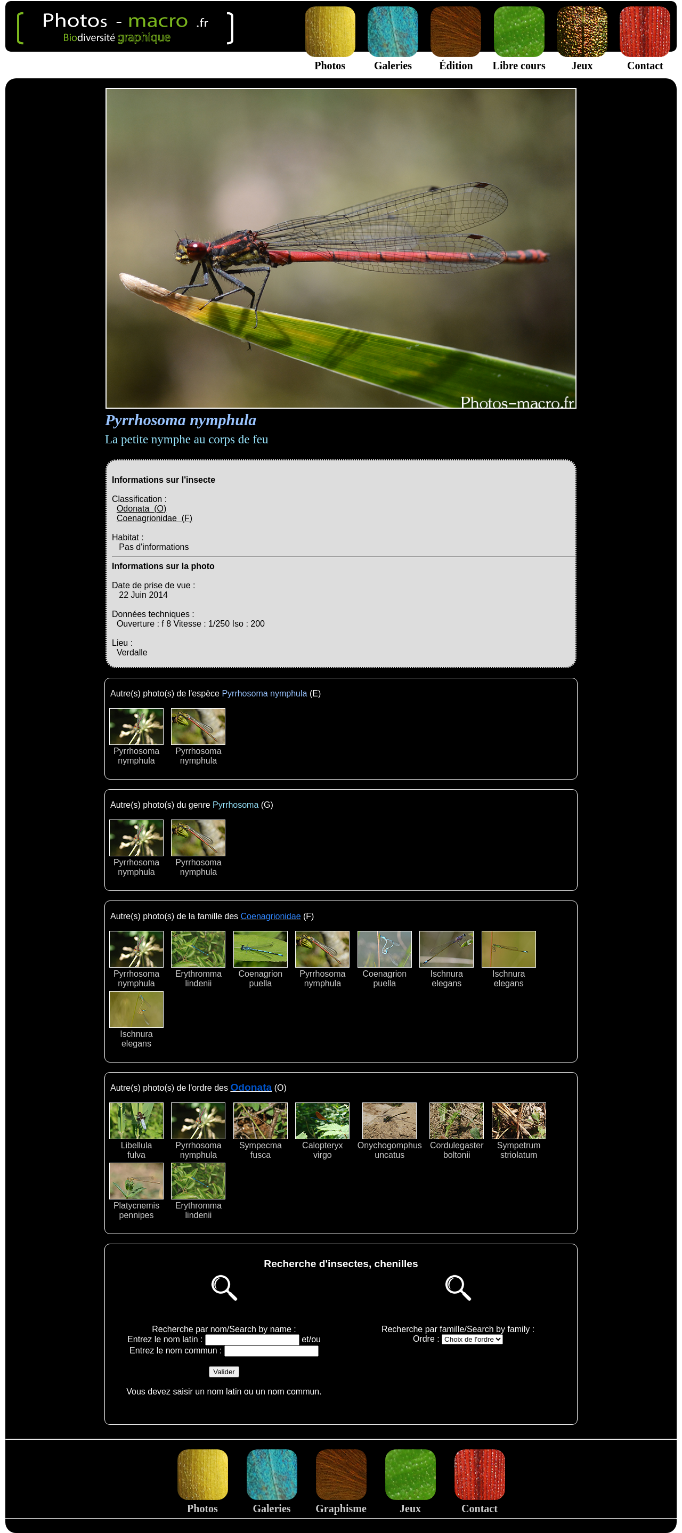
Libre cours (519, 59)
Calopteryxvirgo (322, 1130)
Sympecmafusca (260, 1130)
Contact (645, 59)
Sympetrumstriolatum (519, 1130)
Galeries (393, 59)
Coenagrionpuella (260, 959)
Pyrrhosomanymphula (136, 736)
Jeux (582, 59)
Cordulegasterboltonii (456, 1130)
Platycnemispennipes (136, 1191)
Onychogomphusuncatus (390, 1130)
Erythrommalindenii (198, 959)
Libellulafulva (136, 1130)
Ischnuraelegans (446, 959)
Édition (456, 59)
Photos (330, 59)
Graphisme (341, 1502)
